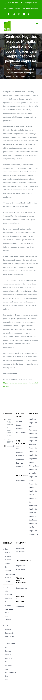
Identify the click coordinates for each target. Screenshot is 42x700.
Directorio (19, 429)
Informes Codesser (19, 464)
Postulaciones (21, 588)
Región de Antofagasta (33, 435)
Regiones (32, 419)
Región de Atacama (33, 442)
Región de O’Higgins (33, 471)
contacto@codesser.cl (10, 446)
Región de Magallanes (33, 532)
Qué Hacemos (19, 450)
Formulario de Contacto (20, 550)
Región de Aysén (33, 525)
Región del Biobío (33, 493)
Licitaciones (20, 480)
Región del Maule (33, 478)
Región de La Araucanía (33, 501)
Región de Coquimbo (33, 449)
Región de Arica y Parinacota (33, 426)
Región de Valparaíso (33, 457)
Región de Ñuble (33, 485)
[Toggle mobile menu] (37, 24)
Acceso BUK (21, 607)
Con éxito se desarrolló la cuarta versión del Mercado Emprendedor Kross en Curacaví (8, 565)
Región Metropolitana (34, 464)
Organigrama (21, 432)
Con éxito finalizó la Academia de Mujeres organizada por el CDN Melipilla (8, 603)
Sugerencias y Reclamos (21, 567)
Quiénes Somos (19, 423)
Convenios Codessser (20, 457)
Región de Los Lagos (33, 518)
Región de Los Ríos (33, 511)
